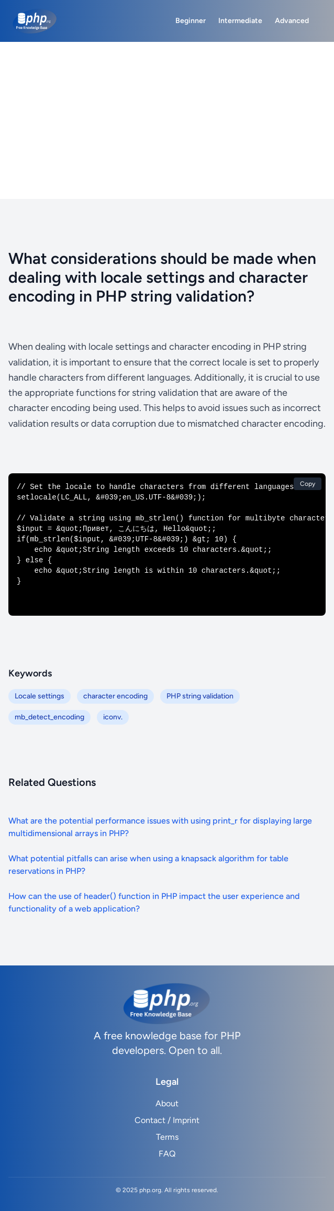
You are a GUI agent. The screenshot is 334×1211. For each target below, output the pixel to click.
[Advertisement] (167, 120)
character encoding (115, 696)
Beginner (190, 20)
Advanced (292, 20)
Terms (167, 1137)
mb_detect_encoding (49, 717)
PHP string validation (199, 696)
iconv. (113, 717)
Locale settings (39, 696)
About (167, 1103)
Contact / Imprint (167, 1120)
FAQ (167, 1154)
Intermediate (240, 20)
